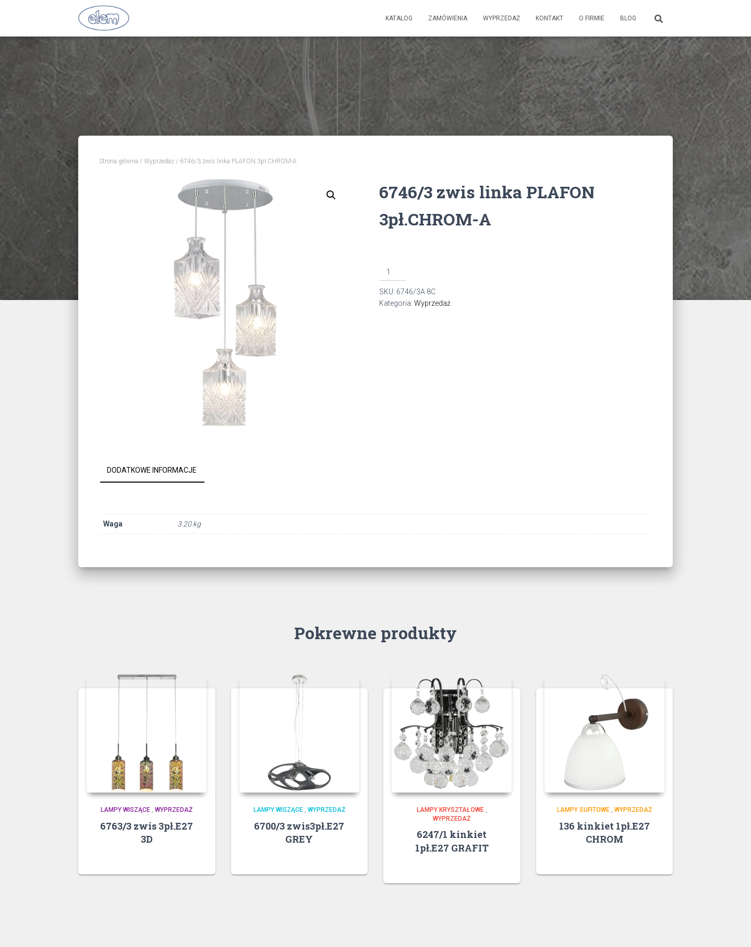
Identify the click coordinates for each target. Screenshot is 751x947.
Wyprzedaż (501, 18)
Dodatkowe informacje (152, 470)
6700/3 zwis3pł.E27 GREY (299, 832)
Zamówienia (447, 18)
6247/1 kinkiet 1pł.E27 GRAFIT (452, 841)
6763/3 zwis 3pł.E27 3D (146, 832)
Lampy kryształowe (450, 809)
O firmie (591, 18)
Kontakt (549, 18)
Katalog (399, 18)
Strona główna (118, 161)
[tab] (159, 471)
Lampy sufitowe (583, 809)
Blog (628, 18)
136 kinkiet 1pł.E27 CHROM (604, 832)
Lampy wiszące (125, 809)
